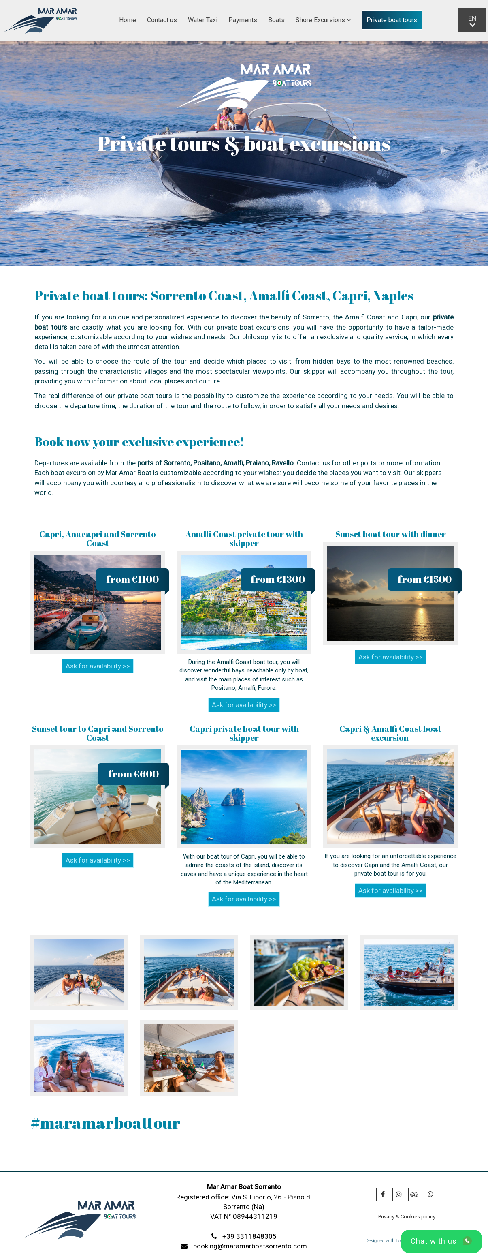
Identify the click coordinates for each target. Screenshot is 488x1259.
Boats (276, 20)
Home (127, 20)
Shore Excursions (323, 20)
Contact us (162, 20)
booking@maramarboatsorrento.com (250, 1246)
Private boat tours (392, 20)
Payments (242, 20)
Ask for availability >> (98, 666)
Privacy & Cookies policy (406, 1217)
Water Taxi (202, 20)
